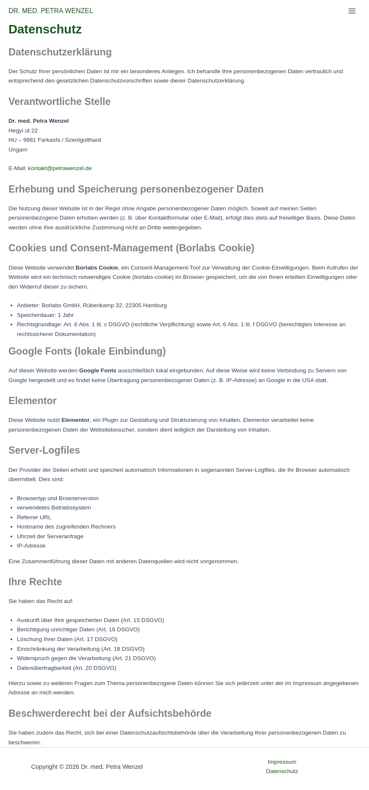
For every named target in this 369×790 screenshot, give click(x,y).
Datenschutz (282, 771)
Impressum (282, 762)
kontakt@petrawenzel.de (60, 168)
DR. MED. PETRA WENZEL (50, 10)
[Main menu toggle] (352, 11)
